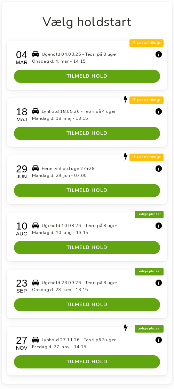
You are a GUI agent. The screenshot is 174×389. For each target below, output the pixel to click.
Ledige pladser (149, 214)
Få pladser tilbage (146, 43)
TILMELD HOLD (87, 75)
